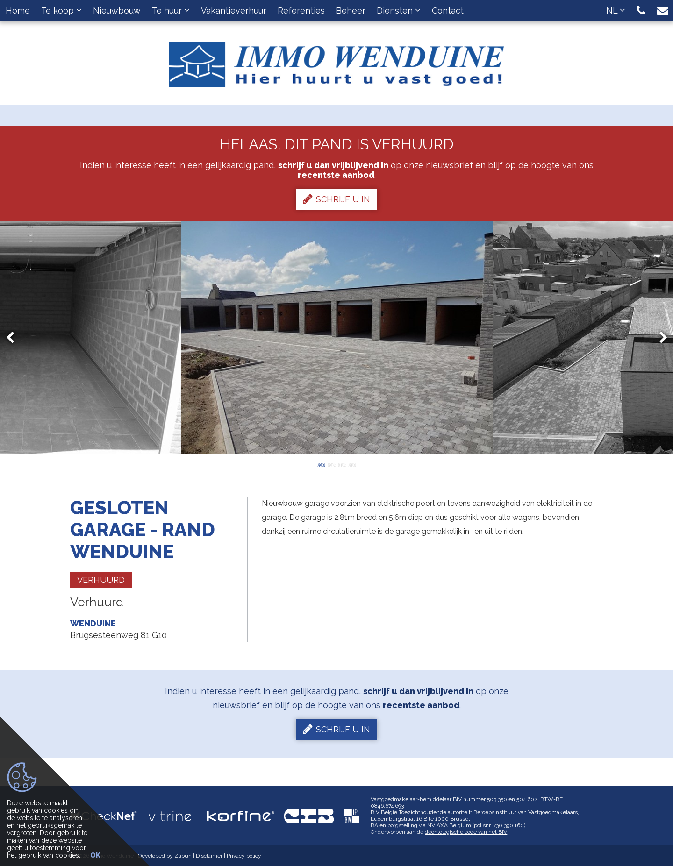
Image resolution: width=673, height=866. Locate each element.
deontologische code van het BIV (466, 832)
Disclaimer (209, 855)
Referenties (301, 10)
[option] (337, 337)
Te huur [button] (171, 10)
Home (18, 10)
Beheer (350, 10)
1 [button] (321, 464)
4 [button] (352, 464)
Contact (448, 10)
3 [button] (341, 464)
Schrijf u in (336, 199)
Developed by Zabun (165, 855)
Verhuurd (101, 580)
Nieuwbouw (117, 10)
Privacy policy (244, 855)
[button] (641, 10)
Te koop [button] (61, 10)
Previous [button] (14, 338)
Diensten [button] (399, 10)
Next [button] (659, 338)
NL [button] (615, 10)
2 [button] (331, 464)
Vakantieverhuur (233, 10)
